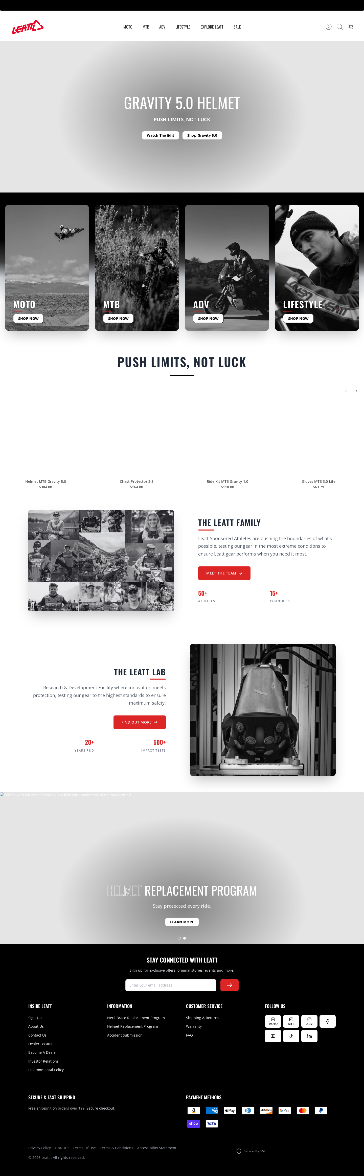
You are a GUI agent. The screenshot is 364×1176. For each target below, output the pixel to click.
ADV (162, 27)
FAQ (189, 1035)
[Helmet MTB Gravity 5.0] (45, 432)
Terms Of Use (84, 1147)
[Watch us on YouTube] (273, 1036)
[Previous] (346, 394)
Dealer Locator (40, 1043)
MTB (146, 27)
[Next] (356, 394)
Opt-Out (62, 1147)
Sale (237, 27)
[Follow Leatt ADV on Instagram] (309, 1021)
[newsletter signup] (170, 985)
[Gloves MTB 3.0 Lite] (318, 432)
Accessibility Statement (156, 1147)
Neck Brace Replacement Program (136, 1017)
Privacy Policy (39, 1147)
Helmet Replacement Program (132, 1026)
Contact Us (37, 1035)
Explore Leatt (211, 27)
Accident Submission (125, 1035)
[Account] (328, 26)
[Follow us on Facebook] (328, 1021)
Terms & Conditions (116, 1147)
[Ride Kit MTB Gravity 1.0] (227, 432)
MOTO (127, 27)
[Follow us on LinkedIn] (309, 1036)
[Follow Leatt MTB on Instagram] (291, 1021)
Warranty (194, 1026)
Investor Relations (43, 1061)
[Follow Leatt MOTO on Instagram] (273, 1021)
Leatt (46, 1157)
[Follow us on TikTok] (291, 1036)
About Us (36, 1026)
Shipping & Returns (202, 1017)
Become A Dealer (42, 1052)
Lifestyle (182, 27)
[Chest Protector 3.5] (136, 432)
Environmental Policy (46, 1069)
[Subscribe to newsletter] (229, 985)
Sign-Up (35, 1017)
